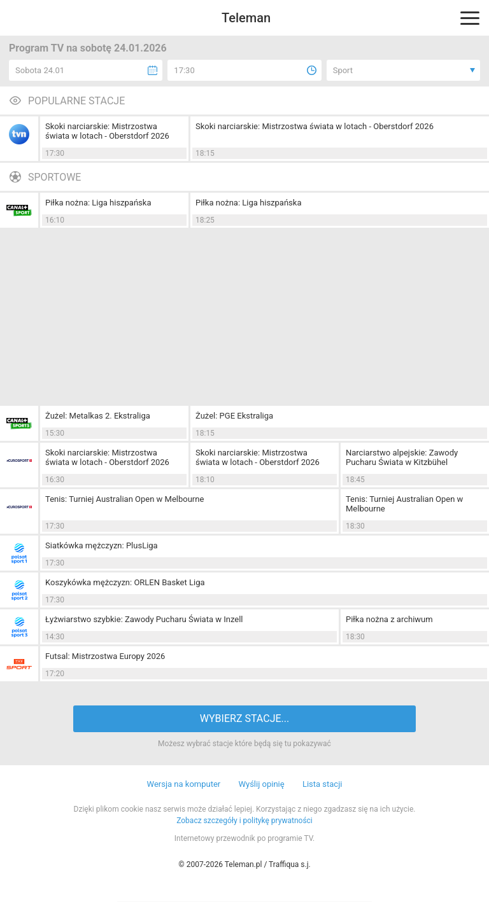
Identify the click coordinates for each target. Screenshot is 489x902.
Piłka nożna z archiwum (389, 619)
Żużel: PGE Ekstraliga (234, 415)
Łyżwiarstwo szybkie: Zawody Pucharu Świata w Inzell (144, 619)
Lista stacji (322, 784)
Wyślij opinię (261, 784)
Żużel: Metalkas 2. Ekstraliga (97, 415)
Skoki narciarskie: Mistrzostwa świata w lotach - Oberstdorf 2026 (107, 131)
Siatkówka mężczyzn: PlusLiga (101, 545)
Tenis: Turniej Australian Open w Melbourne (124, 499)
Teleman (246, 17)
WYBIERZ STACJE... (244, 718)
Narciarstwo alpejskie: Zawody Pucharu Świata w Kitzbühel (402, 457)
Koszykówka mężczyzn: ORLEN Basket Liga (125, 582)
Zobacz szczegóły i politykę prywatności (244, 820)
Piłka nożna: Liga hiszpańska (98, 202)
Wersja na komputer (184, 784)
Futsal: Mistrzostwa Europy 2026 (105, 656)
